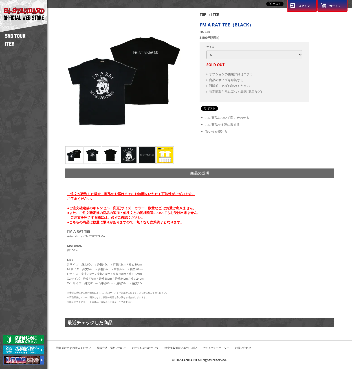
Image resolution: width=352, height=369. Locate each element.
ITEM (9, 43)
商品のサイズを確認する (226, 80)
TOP (203, 14)
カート (334, 6)
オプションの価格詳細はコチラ (231, 74)
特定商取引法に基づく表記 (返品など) (235, 91)
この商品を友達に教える (222, 124)
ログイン (304, 6)
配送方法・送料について (111, 348)
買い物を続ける (216, 131)
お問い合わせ (243, 348)
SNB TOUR (15, 35)
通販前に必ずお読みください (229, 86)
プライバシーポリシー (215, 348)
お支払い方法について (145, 348)
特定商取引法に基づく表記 (181, 348)
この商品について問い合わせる (227, 117)
